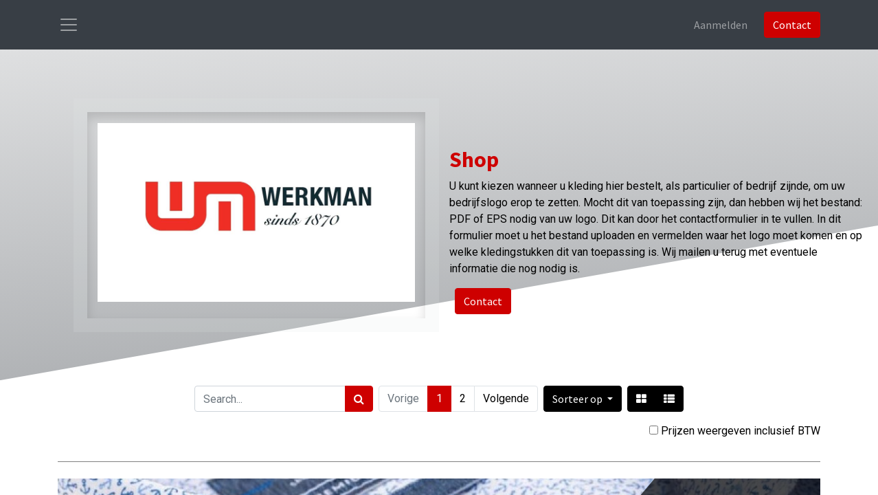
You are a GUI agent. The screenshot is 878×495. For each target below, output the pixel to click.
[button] (582, 399)
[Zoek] (359, 399)
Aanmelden (720, 25)
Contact (792, 25)
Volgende (506, 398)
